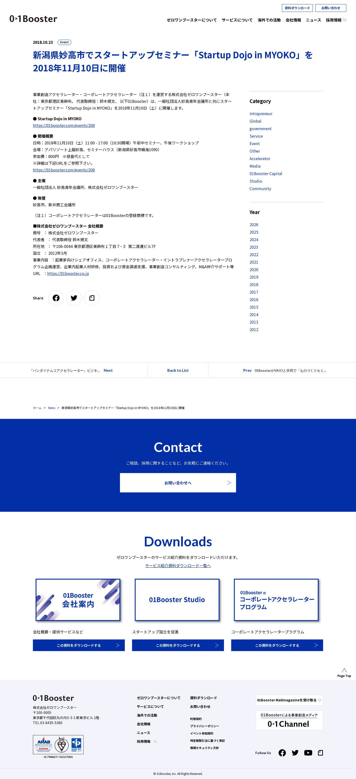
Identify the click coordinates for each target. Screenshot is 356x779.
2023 (254, 247)
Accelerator (260, 158)
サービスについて (150, 706)
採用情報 (144, 741)
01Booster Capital (266, 173)
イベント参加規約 (201, 733)
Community (260, 188)
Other (255, 151)
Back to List (178, 370)
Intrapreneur (261, 113)
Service (256, 136)
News (51, 408)
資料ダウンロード (297, 8)
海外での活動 (147, 715)
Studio (256, 181)
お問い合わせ (330, 8)
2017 (254, 292)
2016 (254, 299)
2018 (254, 284)
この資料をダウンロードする (79, 645)
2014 (254, 314)
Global (255, 121)
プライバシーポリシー (204, 726)
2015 (254, 307)
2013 (254, 322)
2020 (254, 269)
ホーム (37, 408)
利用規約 (196, 719)
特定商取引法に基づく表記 (207, 740)
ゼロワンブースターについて (159, 697)
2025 (254, 232)
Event (64, 42)
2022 (254, 254)
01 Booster (33, 18)
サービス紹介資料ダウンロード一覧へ (178, 565)
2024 (254, 239)
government (261, 128)
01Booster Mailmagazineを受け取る (289, 699)
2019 (254, 277)
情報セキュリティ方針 (204, 748)
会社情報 (143, 723)
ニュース (143, 732)
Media (255, 166)
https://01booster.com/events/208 (64, 125)
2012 (254, 329)
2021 (254, 262)
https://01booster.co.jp (68, 273)
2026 (254, 224)
